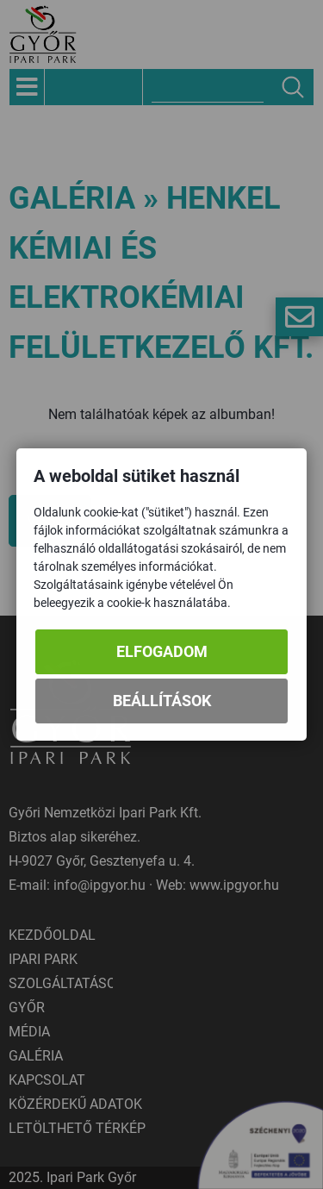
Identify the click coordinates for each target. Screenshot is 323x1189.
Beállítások (162, 701)
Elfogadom (162, 652)
